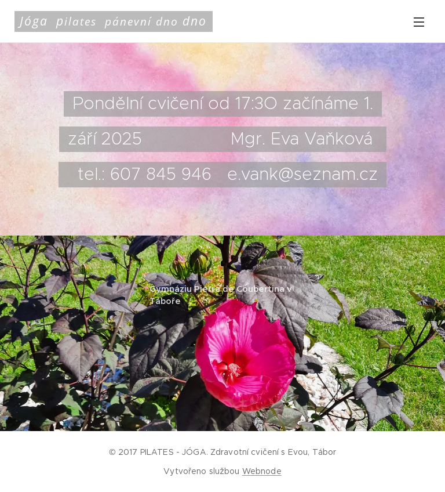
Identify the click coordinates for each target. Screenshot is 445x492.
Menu (419, 22)
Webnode (262, 471)
